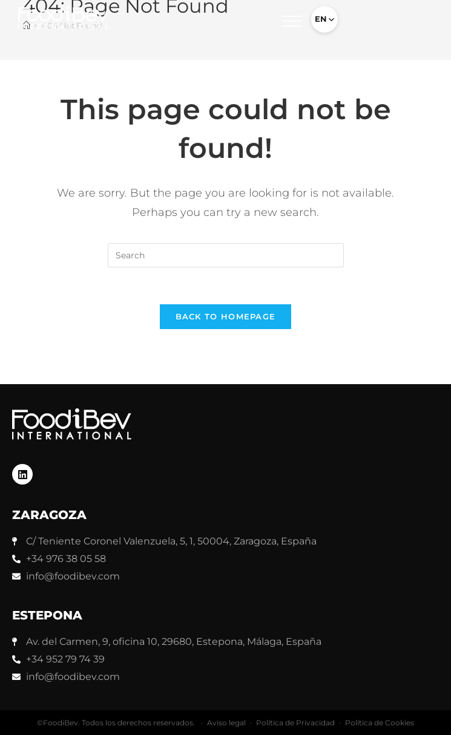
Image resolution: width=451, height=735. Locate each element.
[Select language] (324, 19)
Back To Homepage (226, 316)
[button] (291, 24)
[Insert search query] (226, 255)
